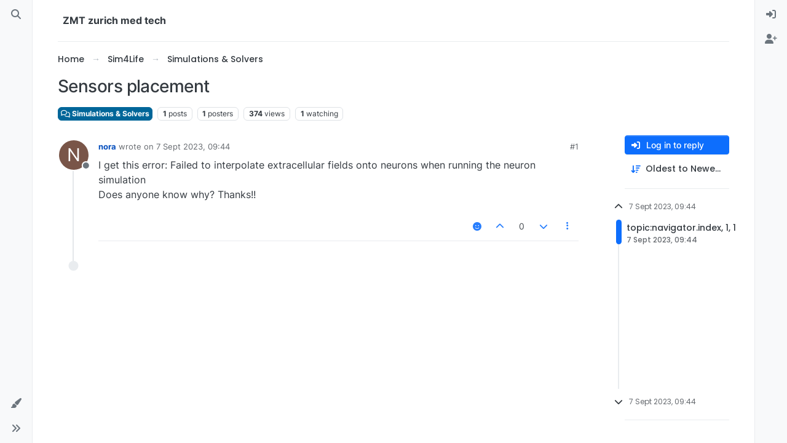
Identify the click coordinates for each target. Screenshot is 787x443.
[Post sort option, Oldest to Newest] (677, 168)
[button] (16, 403)
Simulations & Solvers (105, 113)
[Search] (16, 15)
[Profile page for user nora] (74, 155)
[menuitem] (771, 15)
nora (107, 146)
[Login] (771, 15)
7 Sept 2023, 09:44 (193, 146)
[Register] (771, 39)
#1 (574, 146)
